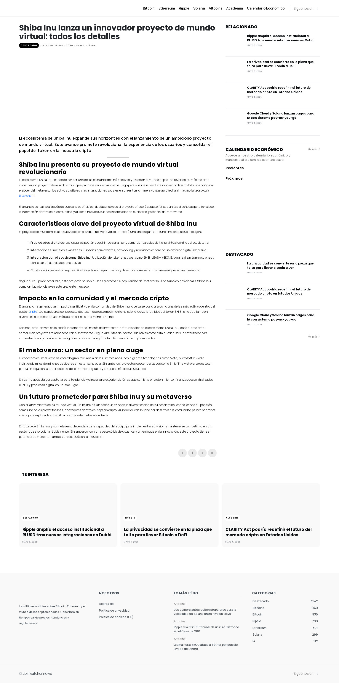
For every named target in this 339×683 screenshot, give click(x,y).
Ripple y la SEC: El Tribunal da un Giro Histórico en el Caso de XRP (206, 629)
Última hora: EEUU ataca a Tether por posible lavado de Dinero (206, 647)
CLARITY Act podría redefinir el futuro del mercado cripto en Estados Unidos (279, 89)
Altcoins (233, 518)
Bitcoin (130, 518)
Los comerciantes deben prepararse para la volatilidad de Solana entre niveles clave (205, 611)
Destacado (29, 45)
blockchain (26, 195)
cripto (33, 311)
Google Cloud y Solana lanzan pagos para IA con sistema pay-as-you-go (280, 115)
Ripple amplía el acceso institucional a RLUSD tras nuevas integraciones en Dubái (280, 38)
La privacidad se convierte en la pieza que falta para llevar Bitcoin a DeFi (280, 64)
